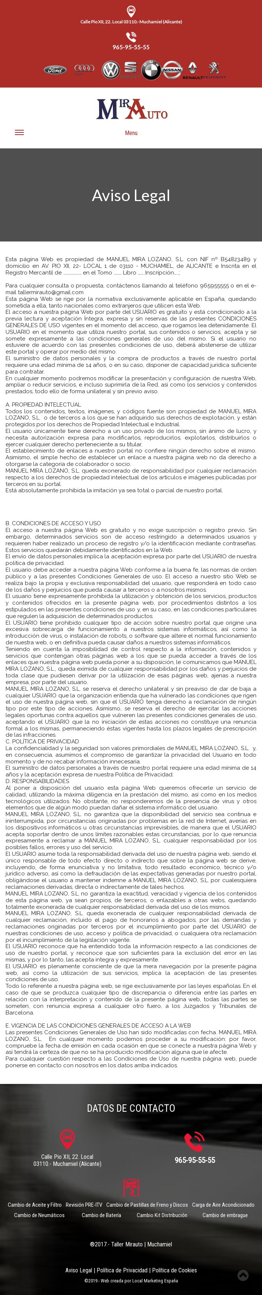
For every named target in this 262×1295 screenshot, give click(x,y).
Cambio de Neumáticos (39, 1215)
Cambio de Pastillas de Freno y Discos (147, 1205)
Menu (76, 135)
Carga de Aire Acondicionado (223, 1205)
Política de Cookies (174, 1270)
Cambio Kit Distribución (162, 1215)
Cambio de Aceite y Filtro (35, 1205)
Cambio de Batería (101, 1215)
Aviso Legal (78, 1270)
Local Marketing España (155, 1281)
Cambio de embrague (225, 1215)
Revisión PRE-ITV (84, 1205)
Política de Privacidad (122, 1270)
